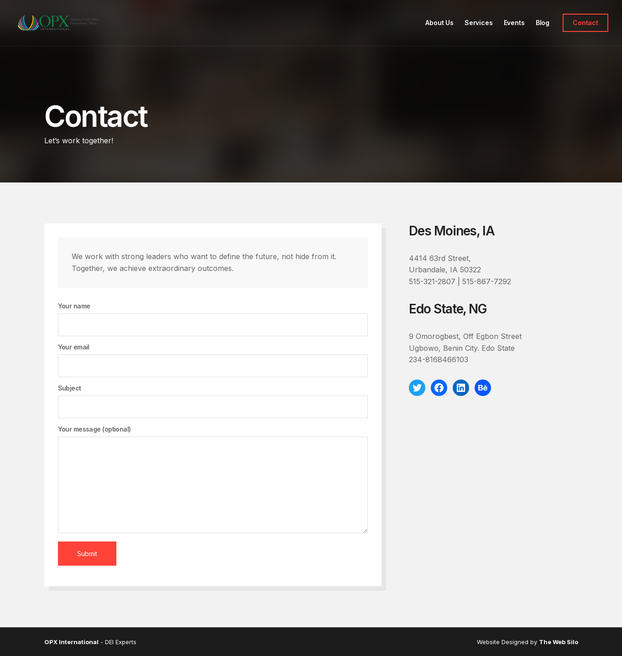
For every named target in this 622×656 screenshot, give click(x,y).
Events (514, 22)
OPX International (71, 642)
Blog (542, 22)
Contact (585, 22)
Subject (213, 401)
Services (479, 22)
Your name (213, 319)
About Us (439, 22)
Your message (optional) (213, 480)
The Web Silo (558, 642)
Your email (213, 360)
